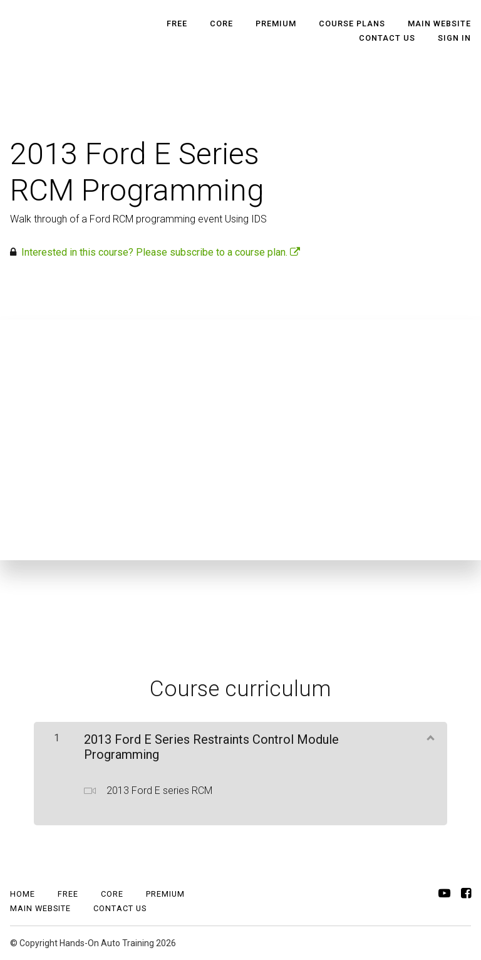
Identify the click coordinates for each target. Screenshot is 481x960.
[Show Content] (429, 737)
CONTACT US (387, 38)
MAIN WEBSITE (439, 23)
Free (177, 23)
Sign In (454, 38)
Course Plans (352, 23)
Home (22, 894)
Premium (276, 23)
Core (221, 23)
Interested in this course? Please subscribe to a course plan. (160, 252)
